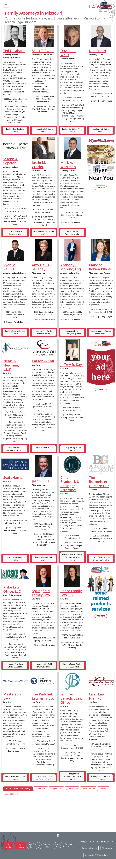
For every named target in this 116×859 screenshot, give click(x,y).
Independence (56, 788)
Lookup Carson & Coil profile (44, 448)
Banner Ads (69, 845)
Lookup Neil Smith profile (101, 130)
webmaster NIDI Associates (96, 855)
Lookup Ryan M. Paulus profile (15, 332)
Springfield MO (11, 794)
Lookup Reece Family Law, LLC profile (72, 665)
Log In (38, 845)
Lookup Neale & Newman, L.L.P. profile (15, 448)
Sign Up (31, 845)
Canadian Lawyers (89, 848)
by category (20, 845)
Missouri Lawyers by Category (17, 788)
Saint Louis (103, 788)
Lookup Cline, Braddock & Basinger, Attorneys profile (72, 557)
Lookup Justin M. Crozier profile (43, 232)
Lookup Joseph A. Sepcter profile (15, 232)
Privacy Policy (58, 845)
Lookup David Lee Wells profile (72, 130)
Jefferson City (72, 788)
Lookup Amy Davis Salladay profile (44, 332)
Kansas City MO (88, 788)
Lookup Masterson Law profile (15, 777)
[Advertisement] (58, 814)
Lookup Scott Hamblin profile (15, 558)
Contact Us (47, 845)
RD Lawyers (107, 848)
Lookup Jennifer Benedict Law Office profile (72, 776)
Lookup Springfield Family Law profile (44, 665)
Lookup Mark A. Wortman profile (72, 232)
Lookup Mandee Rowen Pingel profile (101, 332)
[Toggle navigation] (6, 5)
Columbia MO (40, 788)
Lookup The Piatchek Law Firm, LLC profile (44, 777)
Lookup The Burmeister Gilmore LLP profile (101, 558)
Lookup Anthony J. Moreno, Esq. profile (72, 332)
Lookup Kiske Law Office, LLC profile (15, 665)
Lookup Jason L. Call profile (43, 558)
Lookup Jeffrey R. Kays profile (72, 448)
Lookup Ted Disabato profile (15, 130)
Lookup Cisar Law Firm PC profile (100, 777)
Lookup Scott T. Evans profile (44, 130)
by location (8, 845)
